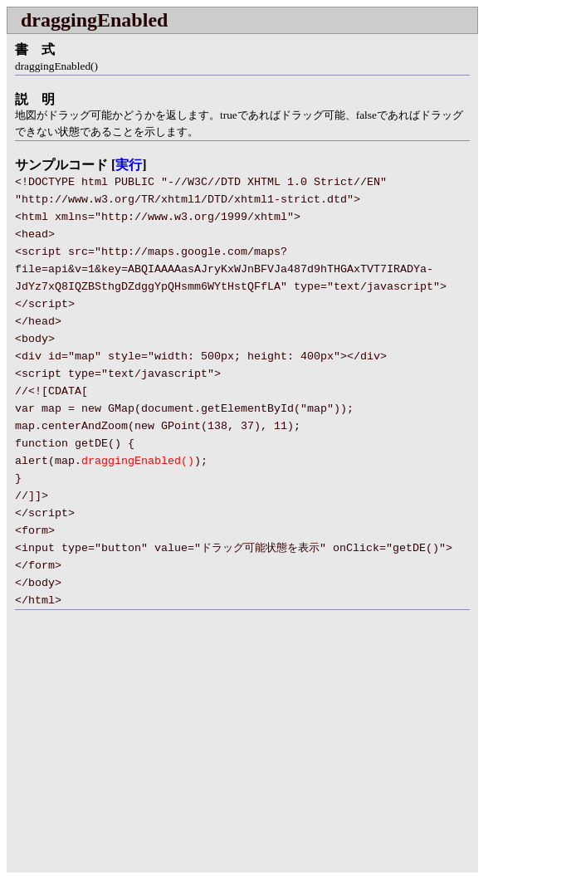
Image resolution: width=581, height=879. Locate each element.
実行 (128, 165)
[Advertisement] (146, 751)
